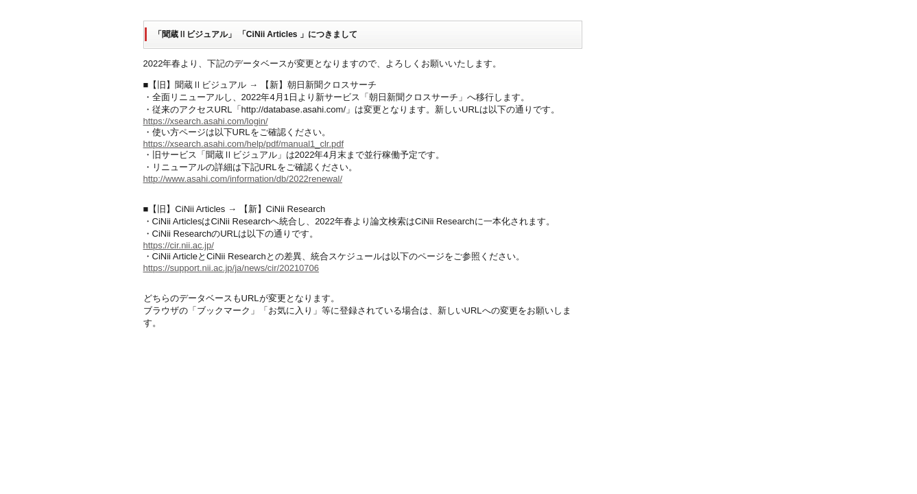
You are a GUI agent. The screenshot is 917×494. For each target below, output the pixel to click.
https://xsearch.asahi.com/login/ (205, 121)
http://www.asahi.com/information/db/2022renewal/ (243, 179)
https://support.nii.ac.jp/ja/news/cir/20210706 (231, 268)
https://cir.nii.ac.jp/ (178, 245)
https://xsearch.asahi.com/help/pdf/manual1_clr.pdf (243, 144)
